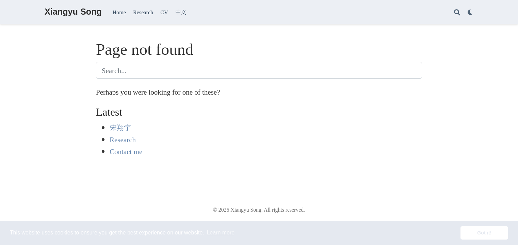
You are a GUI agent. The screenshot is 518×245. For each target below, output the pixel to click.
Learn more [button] (220, 232)
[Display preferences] (470, 12)
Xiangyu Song (73, 11)
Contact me (126, 151)
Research (123, 139)
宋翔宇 (120, 127)
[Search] (457, 12)
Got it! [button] (484, 232)
